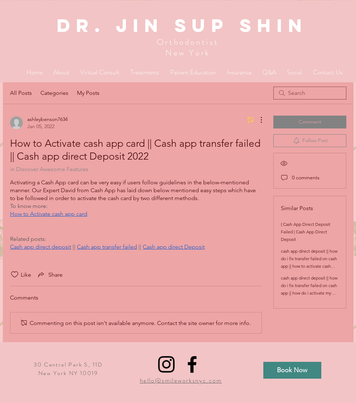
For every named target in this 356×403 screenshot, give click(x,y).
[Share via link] (50, 274)
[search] (309, 93)
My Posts (88, 92)
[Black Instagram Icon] (166, 364)
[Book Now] (292, 370)
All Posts (21, 92)
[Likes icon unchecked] (14, 274)
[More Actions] (257, 120)
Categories (54, 92)
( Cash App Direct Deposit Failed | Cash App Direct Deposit (305, 232)
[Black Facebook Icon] (192, 364)
